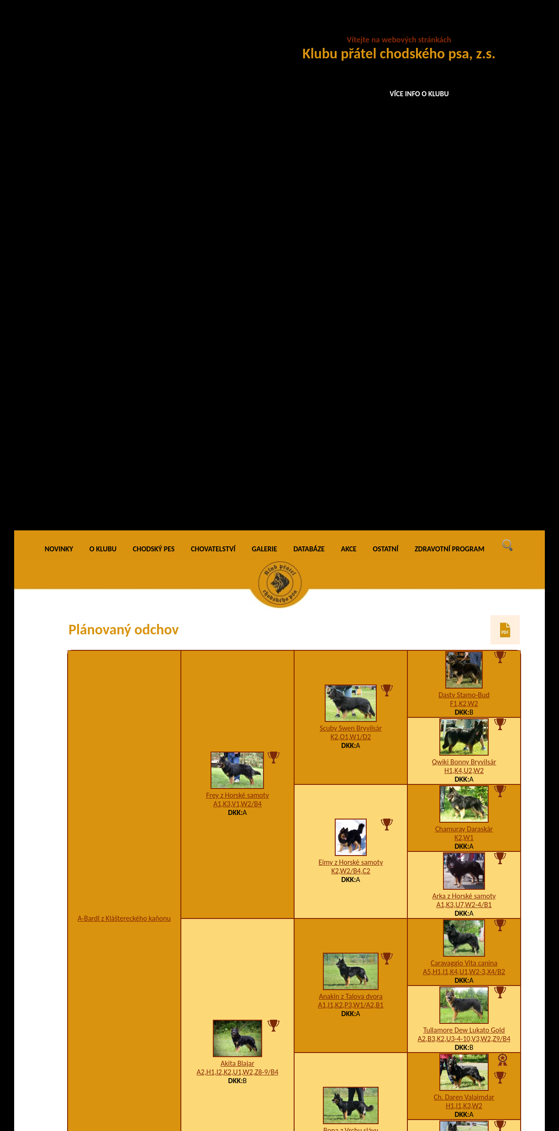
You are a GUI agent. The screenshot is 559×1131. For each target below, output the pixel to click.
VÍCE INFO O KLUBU (419, 93)
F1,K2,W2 (464, 181)
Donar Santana (237, 771)
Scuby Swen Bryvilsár (351, 206)
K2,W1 (464, 315)
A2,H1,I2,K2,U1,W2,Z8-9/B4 (237, 550)
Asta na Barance (464, 759)
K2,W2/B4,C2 (350, 349)
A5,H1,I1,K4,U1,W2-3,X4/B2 (464, 450)
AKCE (349, 27)
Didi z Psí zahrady (124, 863)
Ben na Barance (351, 933)
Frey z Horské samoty (237, 273)
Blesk (464, 808)
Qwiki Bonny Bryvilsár (464, 240)
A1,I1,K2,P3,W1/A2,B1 (350, 483)
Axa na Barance (350, 1012)
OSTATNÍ (385, 27)
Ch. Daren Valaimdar (464, 575)
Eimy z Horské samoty (351, 340)
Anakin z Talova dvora (351, 474)
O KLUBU (103, 27)
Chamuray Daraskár (464, 307)
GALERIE (264, 27)
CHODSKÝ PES (153, 27)
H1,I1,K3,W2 (464, 584)
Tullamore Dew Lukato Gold (464, 508)
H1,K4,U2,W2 (464, 248)
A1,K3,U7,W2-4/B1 (463, 383)
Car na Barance (350, 734)
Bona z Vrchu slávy (350, 608)
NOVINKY (59, 27)
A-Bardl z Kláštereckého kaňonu (124, 396)
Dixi (464, 709)
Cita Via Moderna (464, 642)
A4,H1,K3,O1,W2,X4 (351, 617)
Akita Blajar (237, 541)
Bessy (464, 858)
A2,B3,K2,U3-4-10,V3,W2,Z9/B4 (464, 517)
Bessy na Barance (350, 833)
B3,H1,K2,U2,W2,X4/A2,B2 (464, 651)
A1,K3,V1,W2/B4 (237, 282)
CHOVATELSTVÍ (213, 27)
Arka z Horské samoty (464, 374)
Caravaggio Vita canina (464, 441)
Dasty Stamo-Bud (464, 173)
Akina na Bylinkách (237, 963)
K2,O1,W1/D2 (351, 215)
